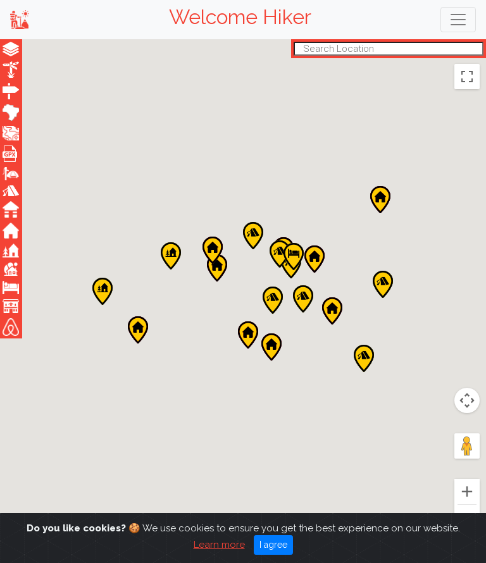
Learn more (219, 544)
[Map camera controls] (467, 400)
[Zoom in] (467, 491)
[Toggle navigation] (458, 19)
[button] (138, 329)
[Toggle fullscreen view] (467, 76)
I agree (273, 545)
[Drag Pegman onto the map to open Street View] (467, 446)
